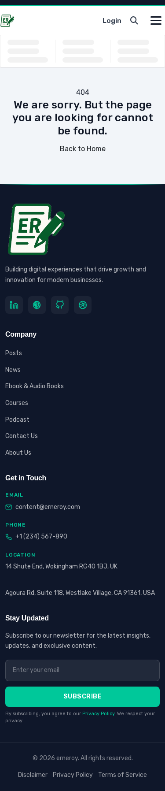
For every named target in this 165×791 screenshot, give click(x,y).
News (13, 370)
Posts (13, 353)
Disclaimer (33, 775)
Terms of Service (122, 775)
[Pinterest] (37, 305)
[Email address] (82, 670)
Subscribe (82, 696)
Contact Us (21, 436)
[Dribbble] (83, 305)
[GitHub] (60, 305)
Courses (16, 403)
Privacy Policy (98, 714)
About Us (18, 453)
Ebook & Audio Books (34, 386)
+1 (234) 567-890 (41, 536)
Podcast (17, 419)
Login (112, 21)
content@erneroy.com (47, 507)
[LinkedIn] (14, 305)
